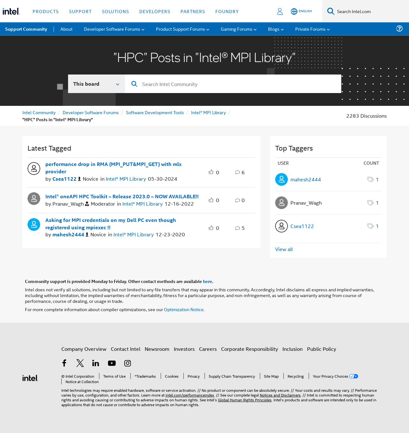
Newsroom (157, 348)
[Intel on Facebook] (64, 363)
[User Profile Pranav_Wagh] (33, 198)
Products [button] (46, 11)
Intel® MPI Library (208, 112)
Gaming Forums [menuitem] (236, 28)
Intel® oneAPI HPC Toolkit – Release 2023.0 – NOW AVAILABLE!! (122, 196)
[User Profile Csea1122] (33, 168)
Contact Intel (125, 348)
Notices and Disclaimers (280, 395)
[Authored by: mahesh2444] (70, 234)
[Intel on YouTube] (111, 363)
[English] (301, 11)
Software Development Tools (155, 112)
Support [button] (80, 11)
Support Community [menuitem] (26, 28)
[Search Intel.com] (372, 11)
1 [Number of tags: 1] (377, 179)
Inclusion (292, 348)
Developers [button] (154, 11)
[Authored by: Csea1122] (66, 179)
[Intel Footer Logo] (30, 377)
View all (284, 249)
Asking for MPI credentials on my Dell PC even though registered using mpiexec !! (110, 223)
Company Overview (83, 348)
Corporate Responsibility (249, 348)
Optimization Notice (184, 309)
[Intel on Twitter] (80, 363)
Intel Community (39, 112)
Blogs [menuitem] (274, 28)
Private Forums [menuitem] (310, 28)
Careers (208, 348)
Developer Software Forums (91, 112)
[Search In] (96, 84)
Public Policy (321, 348)
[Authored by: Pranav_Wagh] (70, 204)
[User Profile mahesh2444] (33, 224)
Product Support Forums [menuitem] (180, 28)
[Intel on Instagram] (127, 363)
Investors (184, 348)
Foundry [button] (227, 11)
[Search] (331, 11)
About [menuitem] (66, 28)
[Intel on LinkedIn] (95, 363)
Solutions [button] (115, 11)
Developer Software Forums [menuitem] (112, 28)
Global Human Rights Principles (245, 400)
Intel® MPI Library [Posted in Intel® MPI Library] (126, 178)
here (207, 281)
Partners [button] (193, 11)
